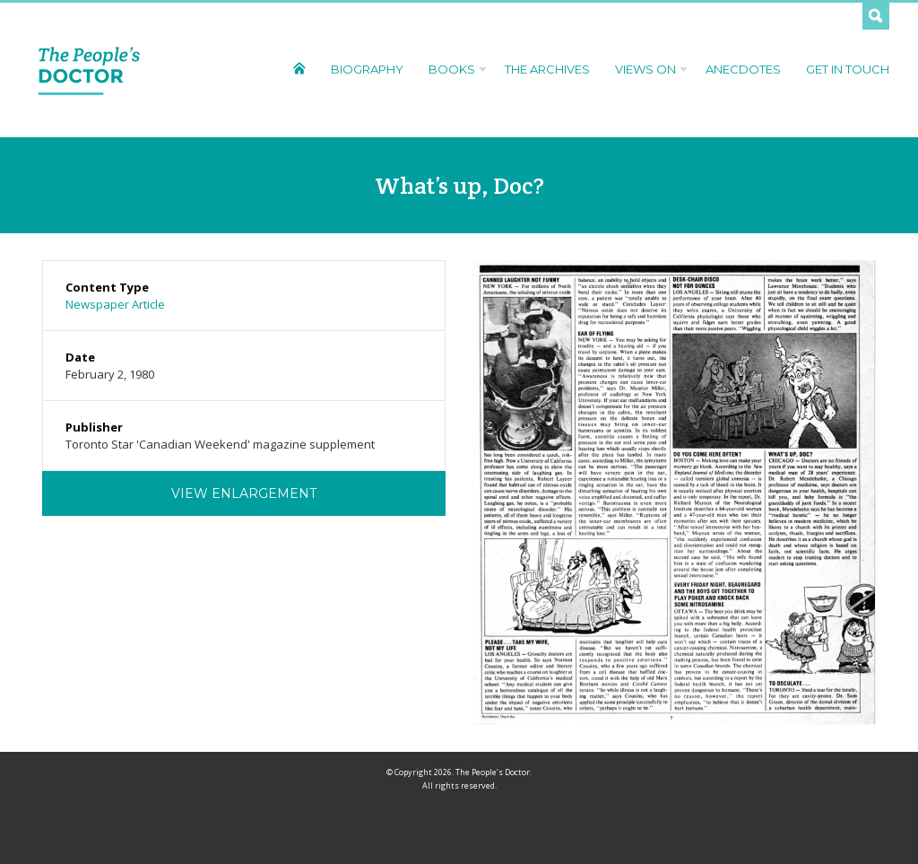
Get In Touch (847, 69)
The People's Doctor (89, 70)
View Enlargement (243, 493)
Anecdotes (743, 69)
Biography (367, 69)
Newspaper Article (115, 304)
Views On (647, 69)
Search (875, 16)
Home (299, 67)
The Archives (547, 69)
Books (454, 69)
